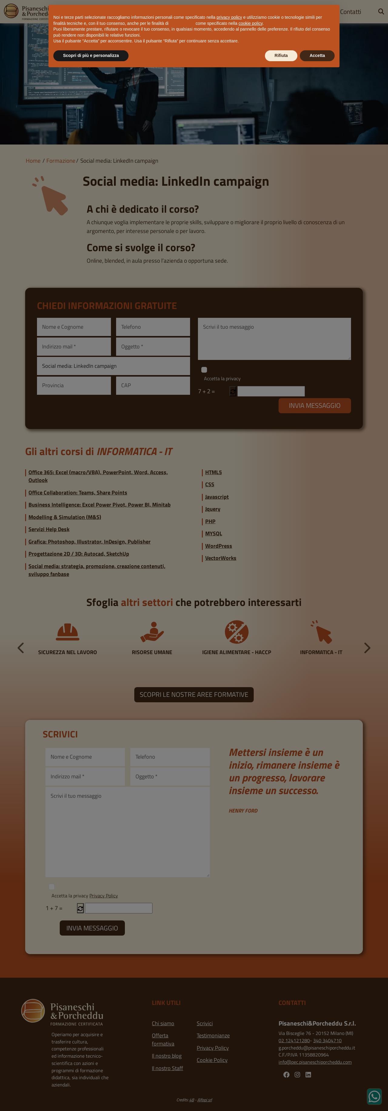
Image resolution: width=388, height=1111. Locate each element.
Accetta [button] (317, 55)
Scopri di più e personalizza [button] (91, 55)
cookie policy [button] (251, 23)
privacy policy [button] (229, 17)
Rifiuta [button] (281, 55)
